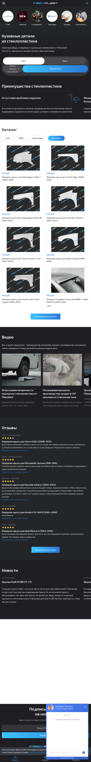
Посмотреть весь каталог (45, 317)
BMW (21, 138)
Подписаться (45, 735)
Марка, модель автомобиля (12, 69)
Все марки (56, 138)
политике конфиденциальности (41, 752)
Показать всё (55, 69)
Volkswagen (37, 138)
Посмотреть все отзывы (45, 550)
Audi (8, 138)
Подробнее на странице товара (15, 451)
